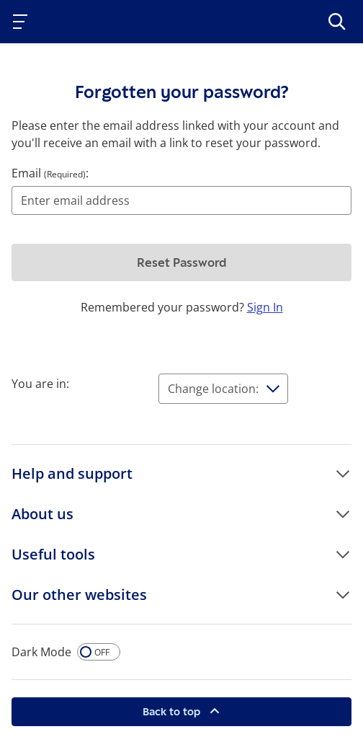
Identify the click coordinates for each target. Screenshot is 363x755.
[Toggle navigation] (23, 21)
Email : (50, 173)
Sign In (265, 307)
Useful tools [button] (53, 554)
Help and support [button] (72, 473)
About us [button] (42, 514)
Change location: (213, 389)
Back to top (173, 711)
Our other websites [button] (79, 594)
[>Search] (337, 21)
